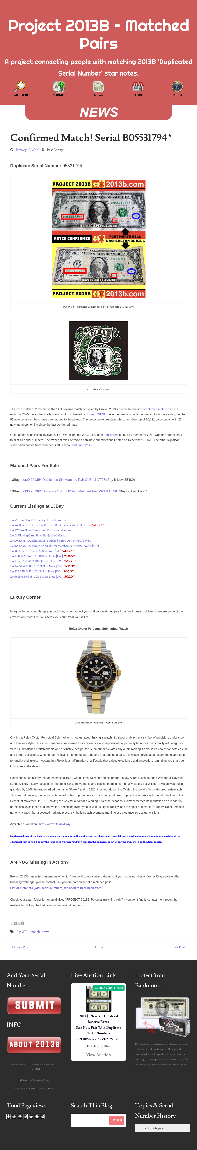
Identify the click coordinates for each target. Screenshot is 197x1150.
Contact (35, 1068)
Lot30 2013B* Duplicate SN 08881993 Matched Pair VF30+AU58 (69, 491)
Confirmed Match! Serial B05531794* (90, 137)
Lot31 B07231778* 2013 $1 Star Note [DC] (35, 551)
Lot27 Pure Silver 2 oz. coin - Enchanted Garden (40, 530)
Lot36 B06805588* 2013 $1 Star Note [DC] (36, 576)
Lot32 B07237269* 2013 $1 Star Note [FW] (36, 556)
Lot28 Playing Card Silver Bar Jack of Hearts (38, 535)
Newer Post (20, 947)
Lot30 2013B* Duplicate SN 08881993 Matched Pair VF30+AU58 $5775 (54, 546)
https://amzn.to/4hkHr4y (54, 824)
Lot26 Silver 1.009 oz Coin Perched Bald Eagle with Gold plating (50, 525)
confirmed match (155, 409)
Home (99, 947)
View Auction (98, 1054)
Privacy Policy (17, 1064)
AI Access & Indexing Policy (34, 1080)
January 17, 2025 (27, 150)
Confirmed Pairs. (82, 445)
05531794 (23, 932)
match (35, 932)
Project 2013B (95, 414)
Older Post (177, 947)
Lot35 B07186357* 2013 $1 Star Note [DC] (36, 571)
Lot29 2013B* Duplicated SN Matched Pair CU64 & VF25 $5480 (50, 541)
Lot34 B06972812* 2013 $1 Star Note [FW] (36, 566)
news (45, 932)
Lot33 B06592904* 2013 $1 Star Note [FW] (36, 561)
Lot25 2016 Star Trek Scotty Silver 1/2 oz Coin (39, 520)
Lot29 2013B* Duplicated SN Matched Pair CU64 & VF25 (63, 480)
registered (111, 434)
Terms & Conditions (43, 1064)
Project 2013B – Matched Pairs (98, 34)
